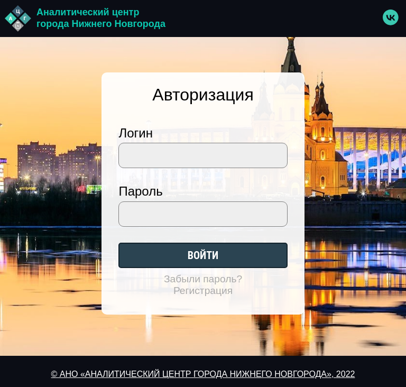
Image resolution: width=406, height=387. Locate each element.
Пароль (140, 191)
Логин (135, 133)
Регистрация (203, 290)
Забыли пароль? (203, 278)
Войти (203, 255)
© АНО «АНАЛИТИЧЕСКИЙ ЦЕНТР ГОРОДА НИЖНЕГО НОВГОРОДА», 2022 (203, 374)
